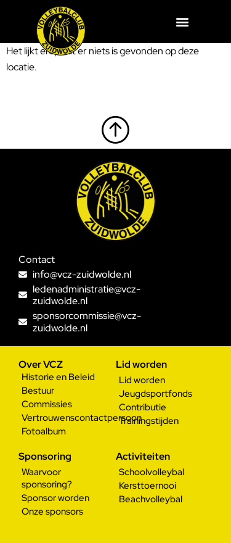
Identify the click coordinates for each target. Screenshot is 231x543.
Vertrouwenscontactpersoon (69, 418)
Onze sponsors (52, 511)
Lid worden (142, 380)
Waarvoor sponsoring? (47, 478)
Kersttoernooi (147, 485)
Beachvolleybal (150, 499)
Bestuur (38, 390)
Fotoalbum (44, 431)
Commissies (47, 404)
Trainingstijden (149, 421)
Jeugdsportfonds (155, 394)
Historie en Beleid (58, 377)
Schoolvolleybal (151, 472)
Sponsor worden (55, 498)
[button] (182, 22)
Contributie (142, 407)
